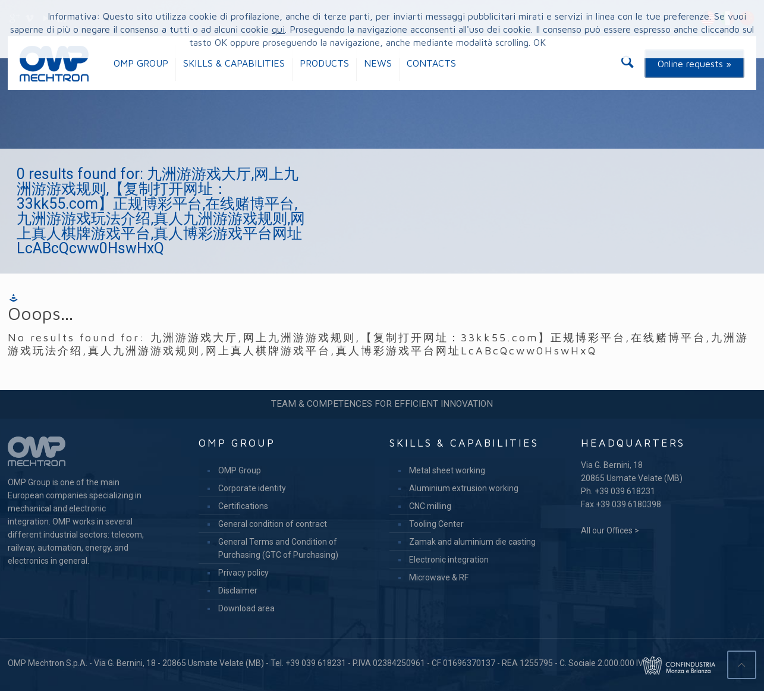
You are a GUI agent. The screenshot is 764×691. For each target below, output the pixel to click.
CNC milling (430, 506)
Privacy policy (243, 572)
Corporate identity (252, 488)
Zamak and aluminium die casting (472, 541)
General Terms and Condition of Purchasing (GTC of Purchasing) (278, 548)
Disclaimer (237, 590)
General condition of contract (272, 524)
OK (539, 42)
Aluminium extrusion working (463, 488)
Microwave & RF (439, 577)
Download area (246, 608)
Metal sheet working (447, 470)
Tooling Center (436, 524)
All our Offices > (610, 530)
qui (278, 29)
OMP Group (239, 470)
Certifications (243, 506)
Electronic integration (449, 559)
